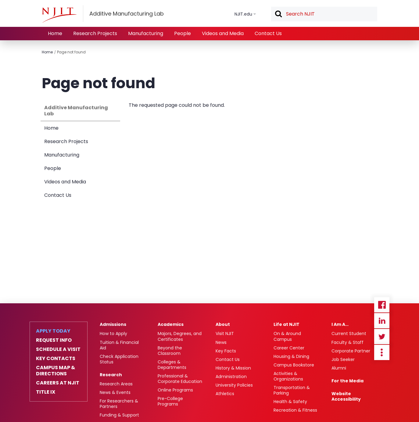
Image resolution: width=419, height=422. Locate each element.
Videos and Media (223, 33)
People (182, 33)
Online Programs (175, 390)
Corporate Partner (350, 351)
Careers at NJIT (57, 383)
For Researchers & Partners (119, 403)
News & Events (115, 392)
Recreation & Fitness (295, 410)
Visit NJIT (225, 333)
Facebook (381, 304)
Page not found (71, 52)
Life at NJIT (286, 324)
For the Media (347, 381)
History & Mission (233, 368)
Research (111, 374)
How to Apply (113, 333)
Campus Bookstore (294, 365)
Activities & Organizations (288, 376)
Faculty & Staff (347, 342)
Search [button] (278, 14)
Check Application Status (119, 359)
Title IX (45, 392)
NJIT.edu (243, 14)
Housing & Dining (291, 356)
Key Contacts (55, 358)
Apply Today (53, 331)
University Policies (234, 385)
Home (55, 33)
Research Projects (95, 33)
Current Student (348, 333)
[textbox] (324, 14)
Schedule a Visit (58, 349)
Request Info (54, 340)
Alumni (338, 368)
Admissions (113, 324)
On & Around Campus (287, 336)
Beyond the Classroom (170, 350)
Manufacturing (145, 33)
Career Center (289, 348)
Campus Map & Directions (55, 371)
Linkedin (381, 320)
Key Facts (226, 351)
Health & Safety (290, 401)
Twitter (381, 336)
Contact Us (268, 33)
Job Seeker (343, 359)
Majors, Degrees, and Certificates (180, 336)
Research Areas (116, 384)
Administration (231, 376)
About (223, 324)
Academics (171, 324)
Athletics (225, 393)
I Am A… (340, 324)
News (221, 342)
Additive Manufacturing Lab (76, 110)
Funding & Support (119, 415)
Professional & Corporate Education (180, 378)
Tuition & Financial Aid (119, 345)
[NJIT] (59, 15)
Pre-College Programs (170, 401)
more (381, 352)
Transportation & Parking (292, 390)
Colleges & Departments (172, 364)
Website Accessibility (346, 396)
